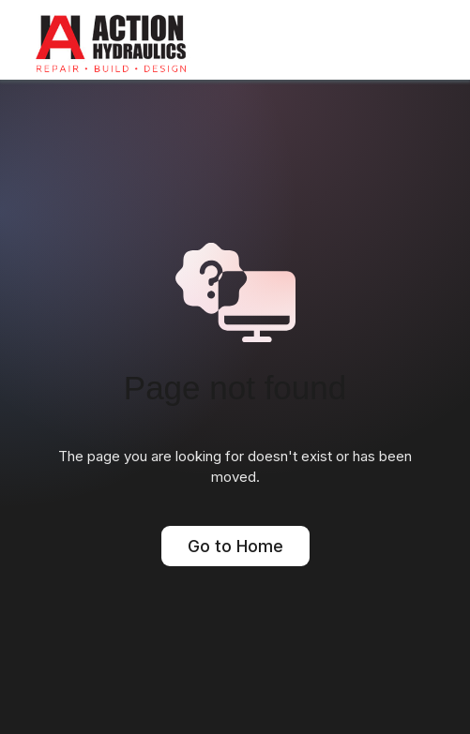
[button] (427, 33)
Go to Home (235, 546)
